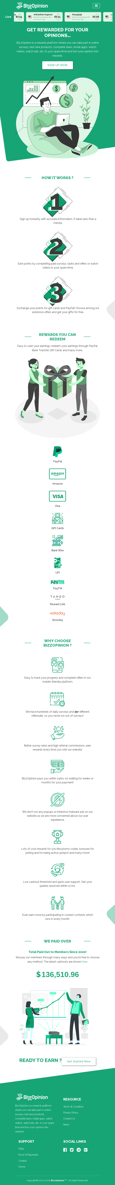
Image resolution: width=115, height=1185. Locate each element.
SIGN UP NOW (58, 65)
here (84, 963)
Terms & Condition (73, 1108)
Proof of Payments (28, 1157)
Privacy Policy (70, 1114)
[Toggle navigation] (96, 5)
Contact (22, 1163)
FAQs (21, 1151)
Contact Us (69, 1120)
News (66, 1126)
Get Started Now (79, 1063)
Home (21, 1169)
